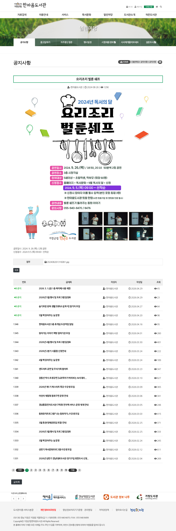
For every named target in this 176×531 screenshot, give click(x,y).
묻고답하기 (45, 42)
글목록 (16, 482)
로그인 (129, 7)
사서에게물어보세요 (130, 42)
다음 (72, 470)
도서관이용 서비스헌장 (23, 510)
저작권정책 (104, 510)
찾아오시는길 (121, 510)
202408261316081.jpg (58, 262)
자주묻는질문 (66, 42)
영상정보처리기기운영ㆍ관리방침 (77, 510)
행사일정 (87, 42)
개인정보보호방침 (48, 510)
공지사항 (24, 42)
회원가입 (138, 7)
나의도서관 (148, 7)
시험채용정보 (109, 42)
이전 (20, 470)
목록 (16, 270)
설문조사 (151, 42)
